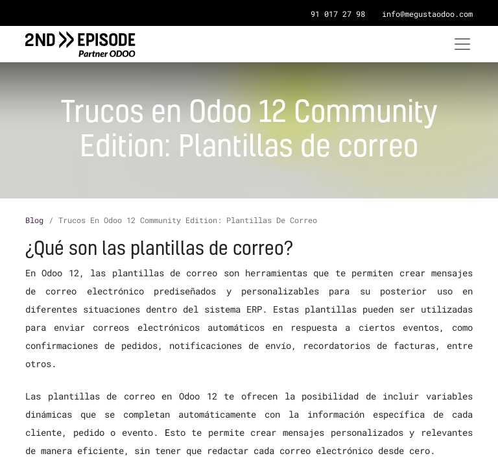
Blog (34, 220)
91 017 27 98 (338, 13)
